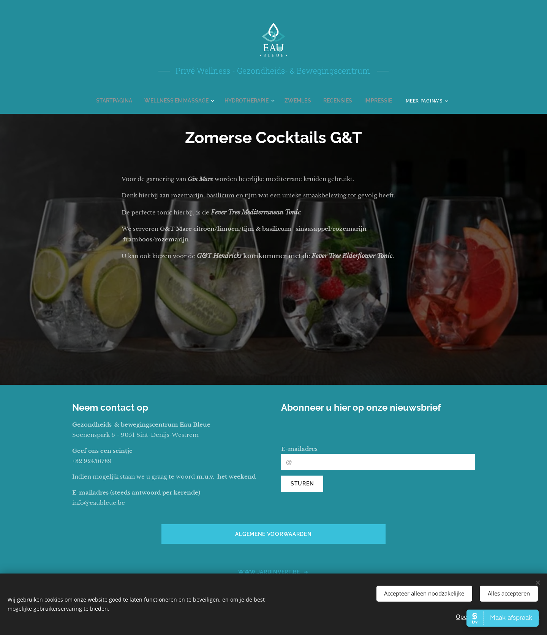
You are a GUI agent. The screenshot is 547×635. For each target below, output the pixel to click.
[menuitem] (124, 100)
